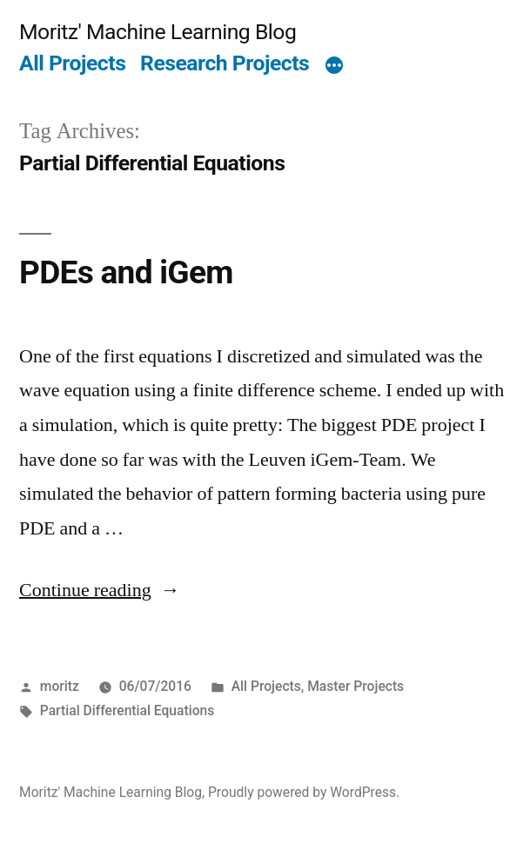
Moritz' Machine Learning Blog (157, 31)
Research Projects (224, 63)
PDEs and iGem (126, 272)
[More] (334, 66)
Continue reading (99, 590)
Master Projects (355, 686)
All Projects (72, 63)
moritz (59, 686)
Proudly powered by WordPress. (303, 792)
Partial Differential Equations (127, 710)
